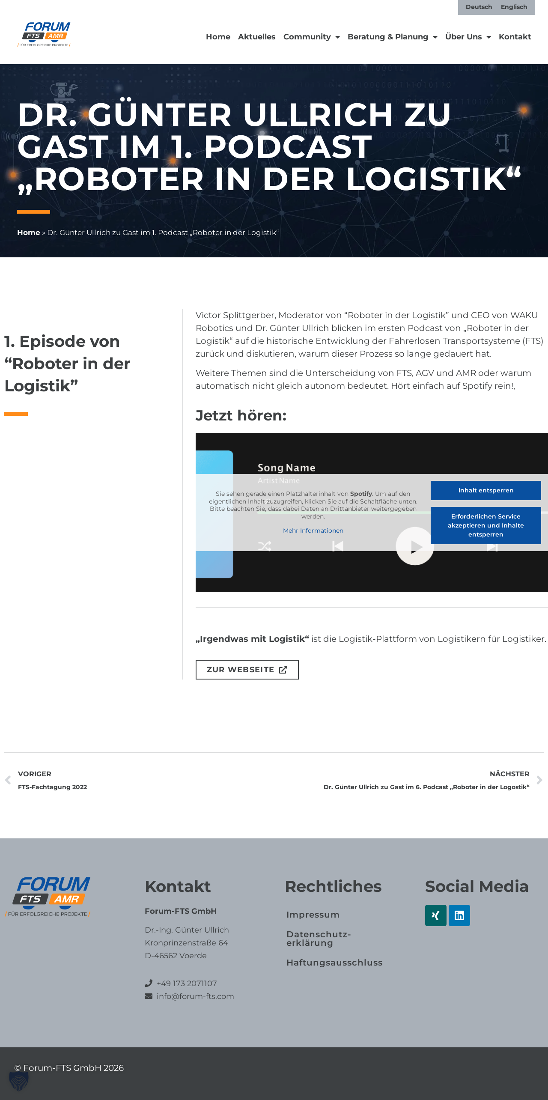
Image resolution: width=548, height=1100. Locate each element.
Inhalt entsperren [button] (485, 490)
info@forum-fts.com (194, 996)
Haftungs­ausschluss (334, 962)
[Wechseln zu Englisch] (514, 6)
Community (311, 37)
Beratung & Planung (393, 37)
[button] (19, 1081)
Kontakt (515, 37)
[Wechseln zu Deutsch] (479, 6)
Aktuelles (257, 37)
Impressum (313, 914)
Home (218, 37)
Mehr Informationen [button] (313, 530)
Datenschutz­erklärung (318, 938)
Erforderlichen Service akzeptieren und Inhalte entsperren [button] (486, 525)
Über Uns (468, 37)
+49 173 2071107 (187, 983)
